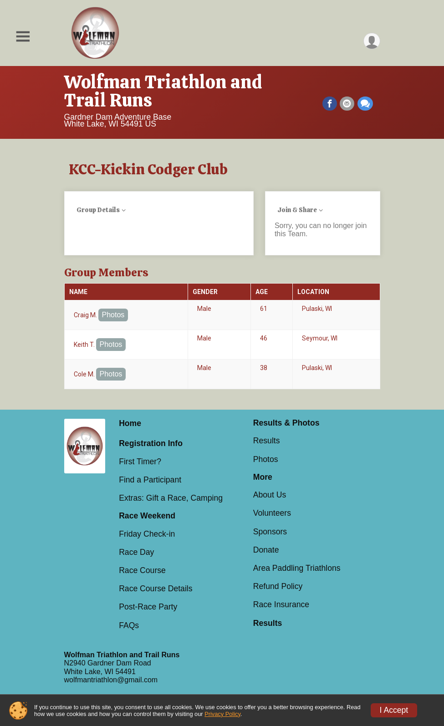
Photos (113, 315)
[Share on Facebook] (330, 103)
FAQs (129, 625)
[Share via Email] (347, 103)
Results (266, 440)
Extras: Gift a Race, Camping (171, 498)
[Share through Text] (365, 103)
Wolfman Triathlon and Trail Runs (163, 91)
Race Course (142, 570)
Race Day (136, 552)
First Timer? (140, 461)
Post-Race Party (148, 606)
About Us (269, 494)
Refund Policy (278, 586)
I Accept (394, 710)
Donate (266, 549)
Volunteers (272, 513)
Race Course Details (155, 588)
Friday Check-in (147, 533)
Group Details (98, 210)
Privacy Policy (222, 714)
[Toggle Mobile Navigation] (23, 36)
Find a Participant (150, 479)
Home (130, 423)
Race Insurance (281, 604)
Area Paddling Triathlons (297, 568)
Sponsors (270, 531)
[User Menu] (371, 41)
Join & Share (297, 210)
